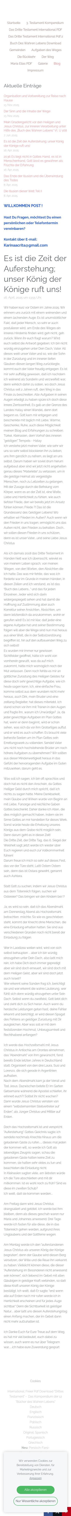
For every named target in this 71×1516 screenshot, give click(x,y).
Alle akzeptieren (35, 1490)
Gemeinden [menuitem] (17, 50)
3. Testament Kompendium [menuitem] (45, 23)
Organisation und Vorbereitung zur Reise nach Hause (35, 98)
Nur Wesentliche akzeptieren (35, 1501)
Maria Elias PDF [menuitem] (21, 63)
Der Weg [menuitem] (48, 57)
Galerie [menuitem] (43, 63)
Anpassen (36, 1478)
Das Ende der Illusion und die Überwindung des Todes (33, 178)
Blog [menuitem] (57, 63)
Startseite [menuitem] (13, 23)
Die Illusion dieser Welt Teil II (23, 191)
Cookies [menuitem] (35, 1381)
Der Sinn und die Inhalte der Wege (27, 111)
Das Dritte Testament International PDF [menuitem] (35, 29)
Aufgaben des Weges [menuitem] (46, 50)
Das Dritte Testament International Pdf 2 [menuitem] (35, 36)
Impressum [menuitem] (35, 70)
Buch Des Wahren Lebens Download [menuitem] (35, 43)
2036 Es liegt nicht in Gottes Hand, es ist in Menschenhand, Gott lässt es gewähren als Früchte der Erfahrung (33, 161)
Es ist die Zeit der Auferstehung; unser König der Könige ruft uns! (34, 143)
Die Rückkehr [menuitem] (26, 57)
